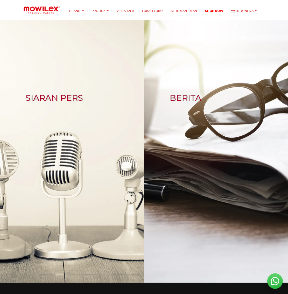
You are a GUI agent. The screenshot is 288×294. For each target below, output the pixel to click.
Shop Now (214, 11)
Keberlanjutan (184, 11)
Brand (75, 11)
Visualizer (125, 11)
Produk (99, 11)
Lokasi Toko (152, 11)
